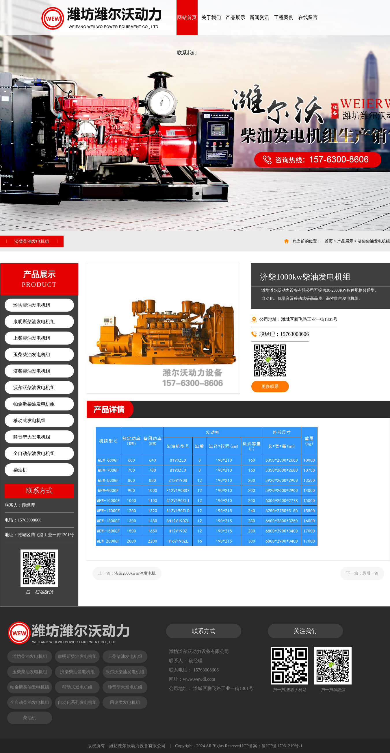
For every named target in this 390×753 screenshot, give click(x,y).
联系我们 (187, 52)
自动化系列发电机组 (77, 702)
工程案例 (284, 17)
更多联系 (270, 386)
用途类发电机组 (125, 702)
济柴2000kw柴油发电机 (135, 573)
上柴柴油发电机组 (31, 338)
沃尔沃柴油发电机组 (34, 387)
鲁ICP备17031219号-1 (282, 745)
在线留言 (308, 17)
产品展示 (235, 17)
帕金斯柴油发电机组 (34, 404)
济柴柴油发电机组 (374, 241)
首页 (329, 241)
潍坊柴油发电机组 (31, 305)
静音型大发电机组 (31, 436)
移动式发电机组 (29, 420)
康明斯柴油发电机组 (34, 321)
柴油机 (20, 469)
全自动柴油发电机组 (34, 453)
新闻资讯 (259, 17)
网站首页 (187, 17)
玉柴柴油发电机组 (31, 354)
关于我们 (211, 17)
